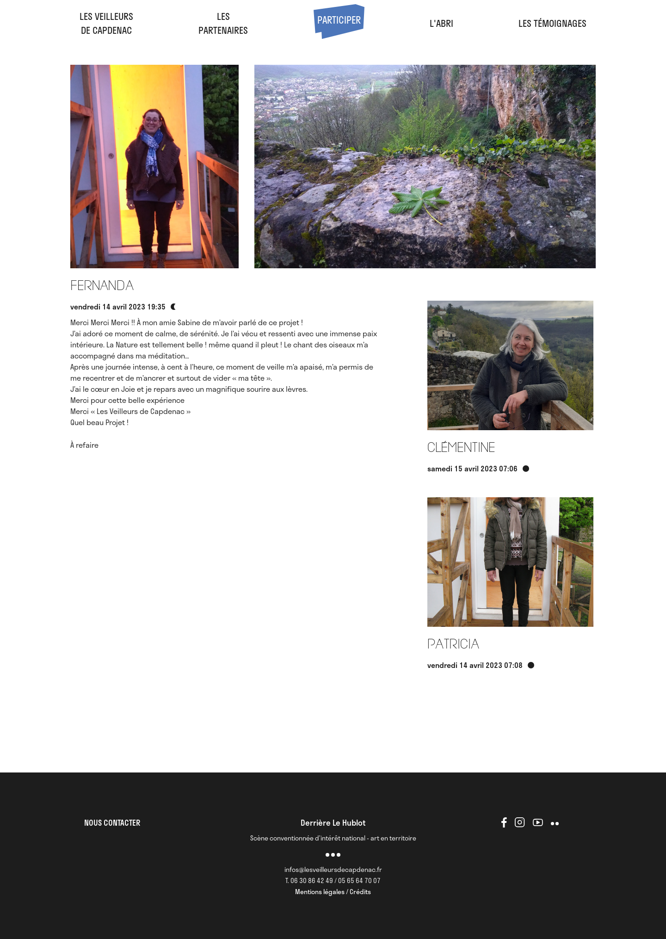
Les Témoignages (552, 23)
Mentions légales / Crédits (333, 891)
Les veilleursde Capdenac (106, 23)
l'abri (441, 23)
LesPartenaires (223, 23)
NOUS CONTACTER (112, 822)
